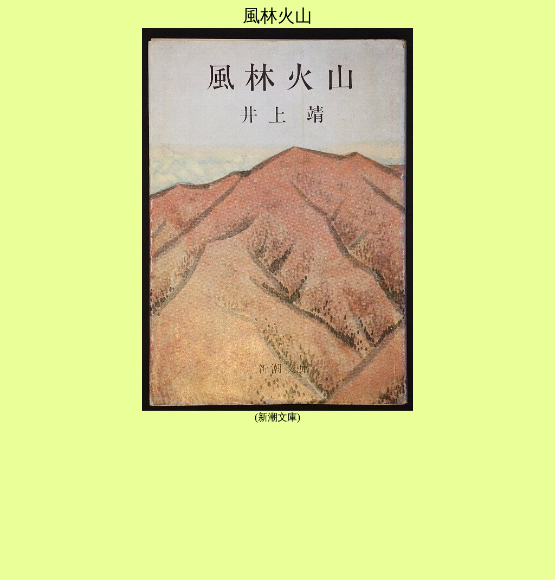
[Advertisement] (277, 500)
